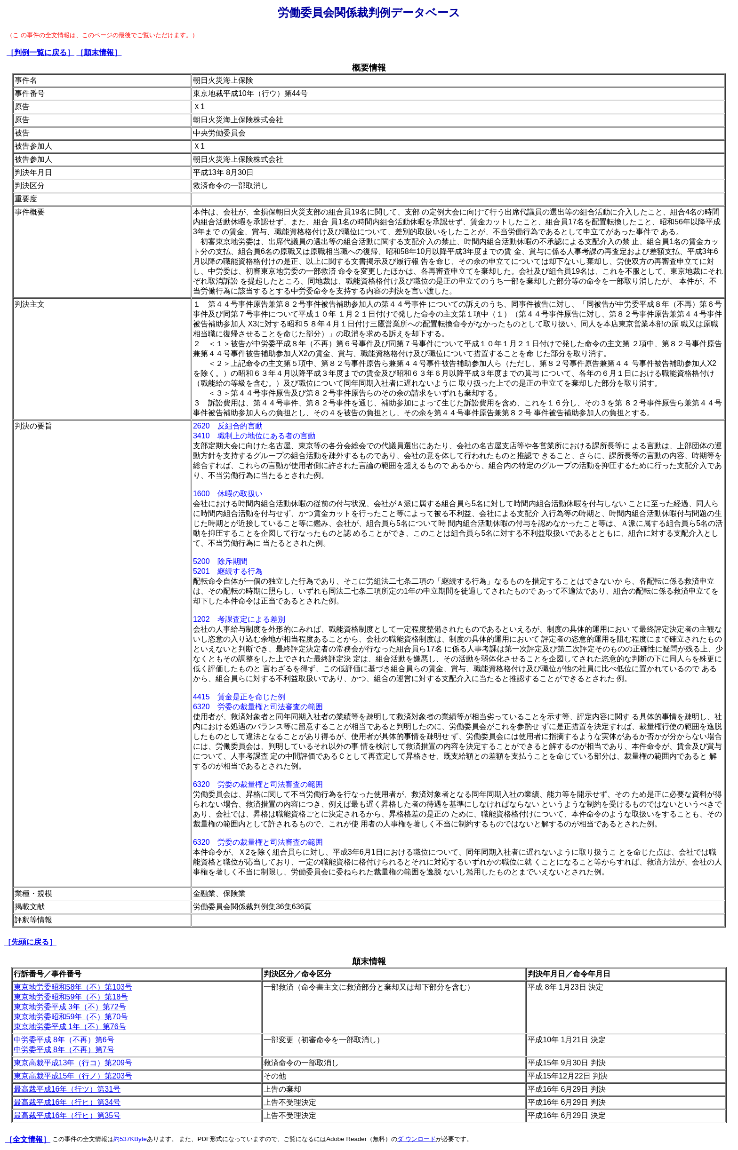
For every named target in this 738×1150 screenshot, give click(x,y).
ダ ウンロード (416, 1138)
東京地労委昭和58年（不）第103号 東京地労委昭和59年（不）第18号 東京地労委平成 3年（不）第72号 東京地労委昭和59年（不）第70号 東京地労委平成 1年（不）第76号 (73, 1007)
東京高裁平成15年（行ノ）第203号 (73, 1076)
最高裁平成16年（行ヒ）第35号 (67, 1115)
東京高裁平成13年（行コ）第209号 (73, 1063)
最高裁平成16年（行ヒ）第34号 (67, 1102)
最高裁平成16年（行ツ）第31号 (67, 1089)
